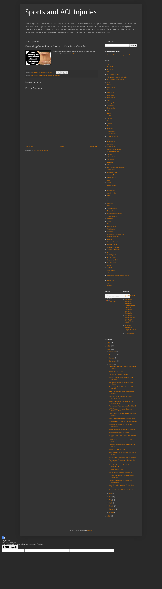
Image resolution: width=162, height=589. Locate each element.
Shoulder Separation (113, 249)
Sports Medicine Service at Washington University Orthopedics (130, 309)
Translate (110, 301)
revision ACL (110, 231)
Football (109, 123)
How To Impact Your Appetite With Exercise (122, 457)
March (111, 506)
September (112, 361)
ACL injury (110, 69)
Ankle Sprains (111, 87)
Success (109, 268)
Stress (109, 265)
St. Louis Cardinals (112, 260)
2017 (109, 349)
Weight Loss (50, 75)
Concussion (110, 105)
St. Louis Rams (111, 262)
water (109, 278)
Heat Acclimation (112, 136)
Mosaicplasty (111, 190)
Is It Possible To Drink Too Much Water (120, 472)
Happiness (110, 128)
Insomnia (110, 144)
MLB (108, 180)
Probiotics (110, 219)
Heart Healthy (111, 134)
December (112, 352)
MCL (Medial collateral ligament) (117, 167)
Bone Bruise (110, 95)
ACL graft (110, 67)
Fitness (109, 121)
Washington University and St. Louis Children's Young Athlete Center (130, 319)
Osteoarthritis (111, 211)
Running (109, 239)
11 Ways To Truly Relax (116, 470)
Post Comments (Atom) (41, 150)
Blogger (89, 530)
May (110, 500)
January (111, 512)
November (112, 355)
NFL (108, 198)
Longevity (110, 162)
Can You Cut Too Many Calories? (118, 374)
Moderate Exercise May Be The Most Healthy (123, 421)
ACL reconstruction (112, 72)
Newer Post (29, 147)
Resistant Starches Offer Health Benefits (121, 490)
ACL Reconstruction (113, 74)
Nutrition (110, 203)
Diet (32, 75)
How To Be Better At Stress (117, 449)
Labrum (109, 154)
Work (108, 283)
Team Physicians (112, 270)
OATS (108, 206)
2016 (109, 516)
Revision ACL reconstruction (115, 234)
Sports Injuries (111, 255)
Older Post (93, 147)
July (110, 494)
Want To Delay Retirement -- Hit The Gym (122, 418)
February (112, 509)
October (112, 358)
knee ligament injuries (114, 149)
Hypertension (111, 139)
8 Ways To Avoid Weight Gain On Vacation (122, 429)
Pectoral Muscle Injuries (114, 213)
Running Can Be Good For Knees (119, 432)
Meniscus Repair (112, 172)
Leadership (110, 159)
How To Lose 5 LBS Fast (116, 371)
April (111, 503)
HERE (72, 54)
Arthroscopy (110, 92)
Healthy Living (43, 75)
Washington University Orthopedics (118, 275)
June (110, 497)
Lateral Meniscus (112, 157)
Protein (109, 221)
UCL (108, 273)
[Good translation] (6, 547)
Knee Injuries (111, 147)
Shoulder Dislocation (113, 242)
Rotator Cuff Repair (113, 237)
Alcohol (109, 85)
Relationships (111, 229)
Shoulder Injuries (112, 244)
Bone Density (111, 98)
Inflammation (111, 141)
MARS (109, 164)
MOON (109, 183)
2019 (109, 343)
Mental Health (111, 177)
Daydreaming (111, 108)
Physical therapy (112, 216)
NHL (108, 201)
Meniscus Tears (111, 175)
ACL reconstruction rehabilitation (117, 77)
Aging (108, 82)
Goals (108, 126)
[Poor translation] (14, 547)
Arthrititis (110, 90)
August (111, 364)
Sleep (108, 252)
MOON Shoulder (112, 185)
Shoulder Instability (113, 247)
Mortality (110, 188)
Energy (109, 116)
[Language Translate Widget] (117, 296)
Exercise (36, 75)
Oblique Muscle (112, 208)
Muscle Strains (111, 193)
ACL (108, 64)
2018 (109, 346)
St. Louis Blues (111, 257)
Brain (108, 100)
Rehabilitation (111, 226)
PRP (108, 224)
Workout (57, 75)
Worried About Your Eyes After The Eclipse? (122, 406)
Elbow (109, 113)
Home (62, 147)
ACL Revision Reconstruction (115, 79)
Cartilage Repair (112, 103)
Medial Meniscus (112, 170)
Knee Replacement (113, 152)
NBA (108, 195)
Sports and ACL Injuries (61, 12)
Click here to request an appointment (118, 55)
